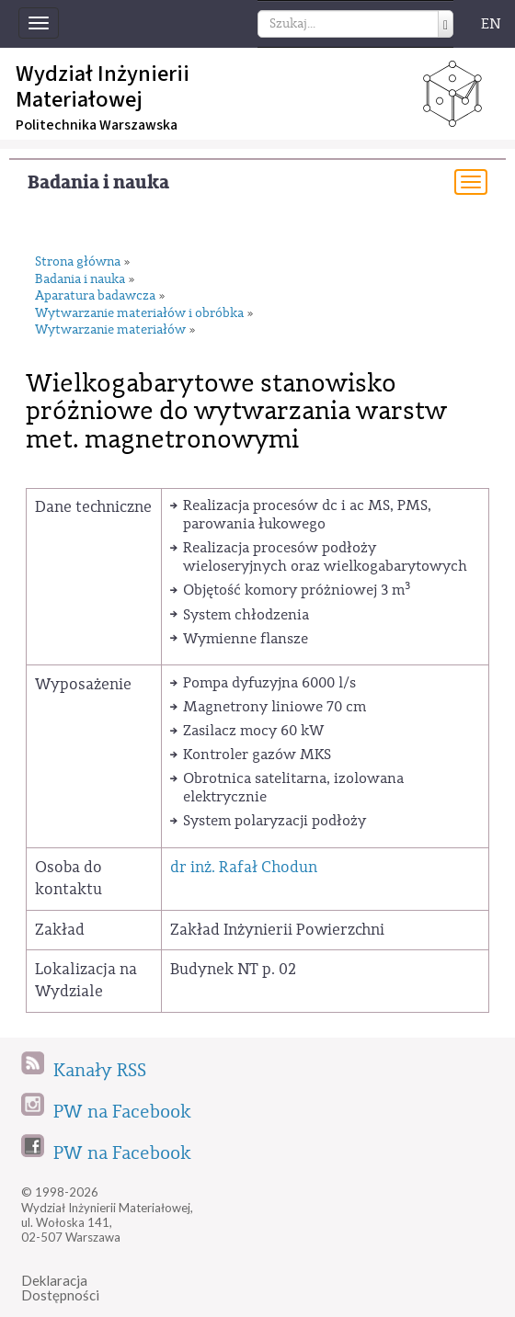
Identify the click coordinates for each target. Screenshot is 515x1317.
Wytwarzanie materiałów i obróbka (139, 314)
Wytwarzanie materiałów (110, 330)
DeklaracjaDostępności (60, 1288)
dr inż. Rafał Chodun (243, 867)
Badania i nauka (98, 182)
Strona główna (77, 262)
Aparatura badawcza (95, 296)
